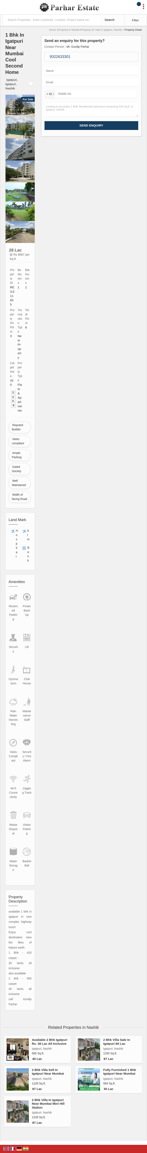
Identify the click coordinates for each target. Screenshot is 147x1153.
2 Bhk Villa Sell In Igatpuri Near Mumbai (48, 1071)
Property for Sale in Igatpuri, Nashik (101, 29)
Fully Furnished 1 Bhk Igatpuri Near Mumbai (119, 1071)
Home (52, 29)
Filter (135, 20)
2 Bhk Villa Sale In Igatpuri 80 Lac (116, 1041)
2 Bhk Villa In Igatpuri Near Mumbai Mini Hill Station (48, 1103)
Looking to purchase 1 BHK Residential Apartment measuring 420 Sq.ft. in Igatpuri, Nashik (91, 110)
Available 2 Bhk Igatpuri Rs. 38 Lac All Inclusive (49, 1041)
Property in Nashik (68, 29)
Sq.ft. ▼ (13, 399)
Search (110, 19)
